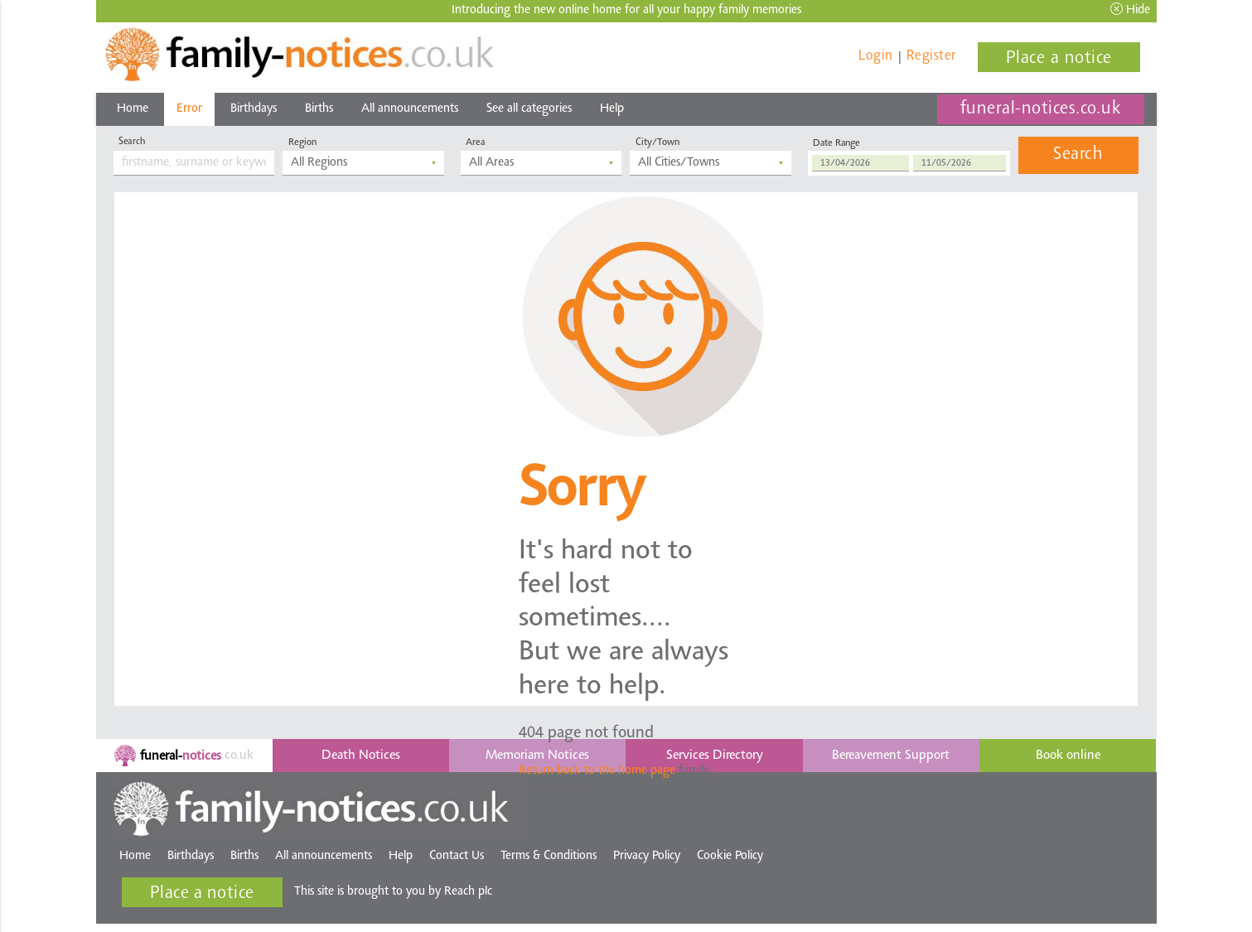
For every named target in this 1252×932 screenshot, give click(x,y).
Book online (1068, 755)
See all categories (529, 109)
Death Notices (360, 755)
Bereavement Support (891, 755)
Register (931, 56)
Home (132, 109)
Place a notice (1059, 59)
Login (875, 56)
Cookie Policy (730, 856)
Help (612, 109)
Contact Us (456, 856)
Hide (1130, 9)
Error (189, 109)
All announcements (409, 109)
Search (1078, 155)
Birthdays (253, 109)
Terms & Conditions (548, 856)
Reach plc (470, 892)
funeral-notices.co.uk (1040, 109)
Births (319, 109)
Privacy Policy (646, 856)
